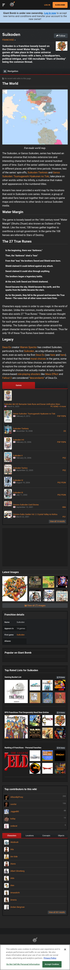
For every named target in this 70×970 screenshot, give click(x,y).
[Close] (65, 949)
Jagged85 (35, 811)
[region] (35, 957)
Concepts (46, 836)
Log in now (50, 13)
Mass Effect (51, 374)
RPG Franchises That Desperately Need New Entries (35, 712)
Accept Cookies (52, 964)
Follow (60, 36)
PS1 (64, 517)
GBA (64, 507)
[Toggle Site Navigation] (3, 5)
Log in (47, 5)
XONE (55, 406)
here (53, 354)
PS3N (63, 483)
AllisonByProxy (35, 797)
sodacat (35, 826)
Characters (11, 836)
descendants (37, 377)
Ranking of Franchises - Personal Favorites (35, 747)
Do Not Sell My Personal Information (23, 964)
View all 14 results (57, 521)
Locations (30, 836)
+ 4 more (62, 406)
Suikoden (11, 34)
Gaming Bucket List (35, 677)
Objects (61, 836)
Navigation (10, 71)
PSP (59, 416)
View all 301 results (57, 912)
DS (65, 431)
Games (19, 385)
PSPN (63, 416)
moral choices (38, 358)
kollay (35, 819)
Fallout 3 (7, 377)
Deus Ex (6, 347)
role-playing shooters (29, 374)
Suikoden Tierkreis (38, 172)
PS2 (64, 458)
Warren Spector (28, 347)
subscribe (60, 5)
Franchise (8, 40)
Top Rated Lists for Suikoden (21, 670)
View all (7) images (35, 605)
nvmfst (35, 804)
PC (52, 406)
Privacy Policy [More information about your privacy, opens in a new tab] (50, 958)
